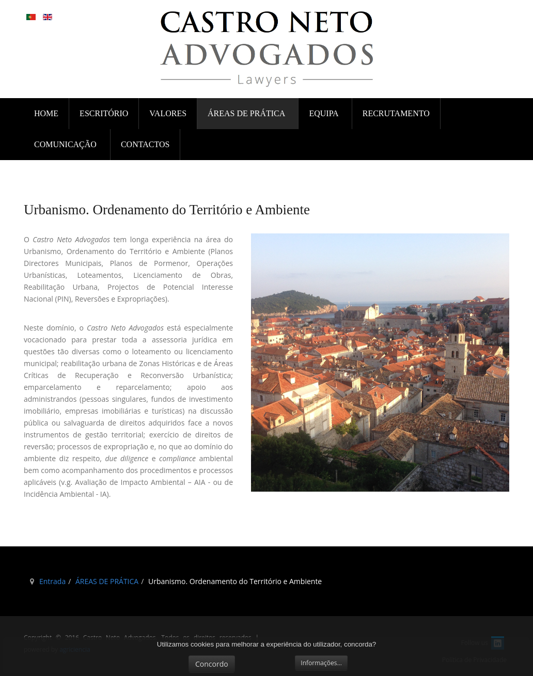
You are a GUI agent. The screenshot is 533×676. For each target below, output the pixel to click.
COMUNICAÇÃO (66, 144)
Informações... (321, 662)
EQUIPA (324, 113)
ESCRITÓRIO (104, 113)
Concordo (211, 664)
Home (46, 113)
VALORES (167, 113)
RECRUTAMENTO (396, 113)
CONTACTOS (145, 144)
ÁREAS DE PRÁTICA (247, 113)
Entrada (52, 581)
